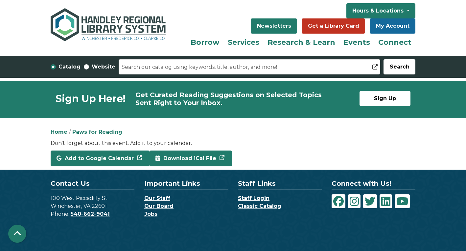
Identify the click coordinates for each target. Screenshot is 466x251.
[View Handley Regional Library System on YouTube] (402, 201)
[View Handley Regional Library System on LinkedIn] (386, 201)
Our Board (159, 206)
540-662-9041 (90, 214)
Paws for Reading (97, 132)
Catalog (69, 67)
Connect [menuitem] (394, 42)
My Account (392, 26)
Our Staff (157, 198)
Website (103, 67)
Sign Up (385, 98)
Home (59, 132)
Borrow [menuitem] (205, 42)
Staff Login (253, 198)
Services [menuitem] (243, 42)
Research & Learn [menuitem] (301, 42)
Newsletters (274, 26)
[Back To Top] (17, 234)
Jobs (150, 214)
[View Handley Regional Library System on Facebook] (338, 201)
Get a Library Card (333, 26)
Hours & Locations (378, 11)
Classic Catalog (259, 206)
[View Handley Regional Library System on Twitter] (370, 201)
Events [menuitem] (356, 42)
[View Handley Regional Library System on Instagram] (354, 201)
